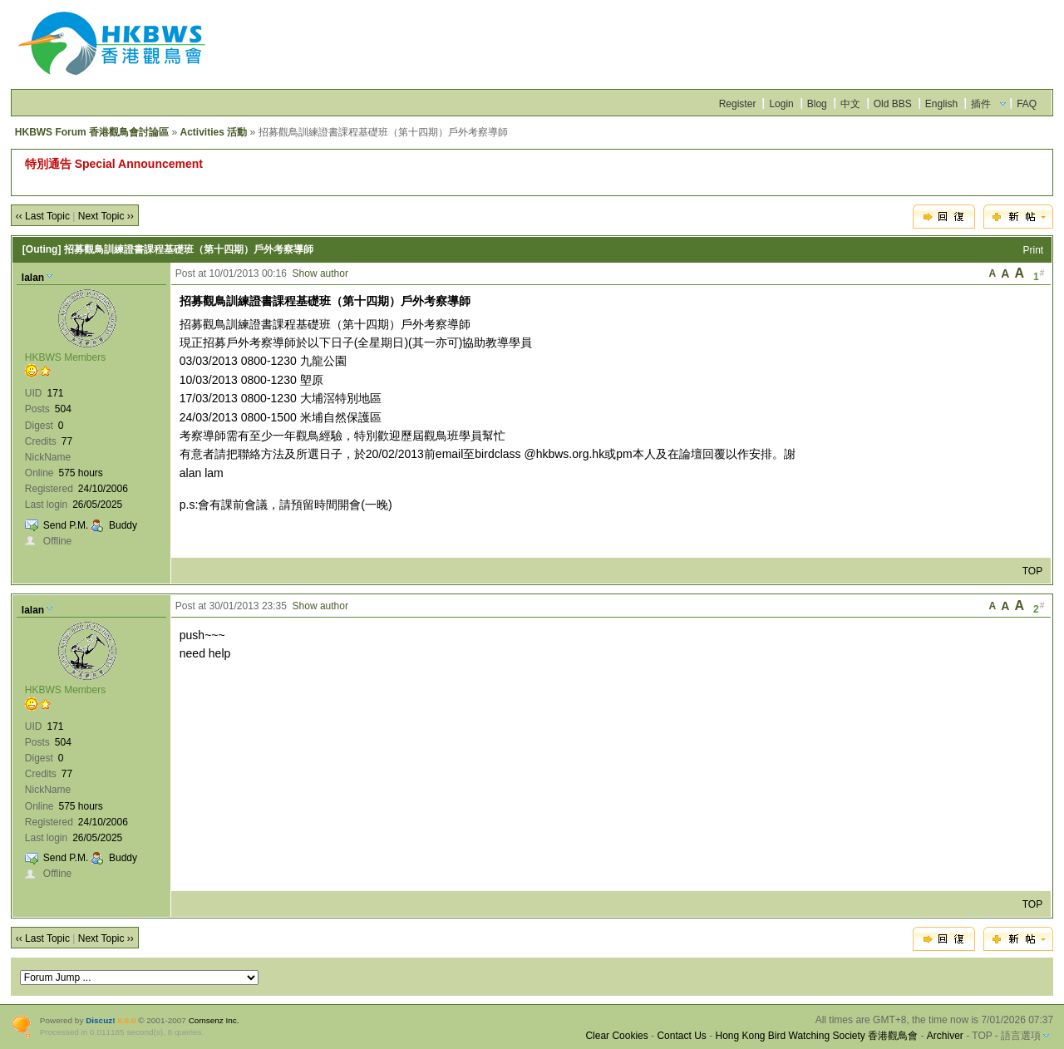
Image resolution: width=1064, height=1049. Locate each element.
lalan (33, 277)
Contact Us (681, 1036)
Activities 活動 (213, 132)
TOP (1032, 571)
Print (1033, 250)
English (941, 104)
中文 (850, 104)
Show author (320, 273)
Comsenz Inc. (214, 1020)
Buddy (123, 525)
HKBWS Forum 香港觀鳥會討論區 (92, 132)
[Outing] (42, 249)
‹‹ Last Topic (43, 216)
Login (781, 104)
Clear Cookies (616, 1036)
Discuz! (100, 1020)
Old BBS (893, 104)
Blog (817, 104)
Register (737, 104)
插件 (981, 104)
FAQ (1027, 104)
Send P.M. (65, 525)
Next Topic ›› (106, 216)
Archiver (945, 1036)
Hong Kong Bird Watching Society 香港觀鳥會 (816, 1036)
